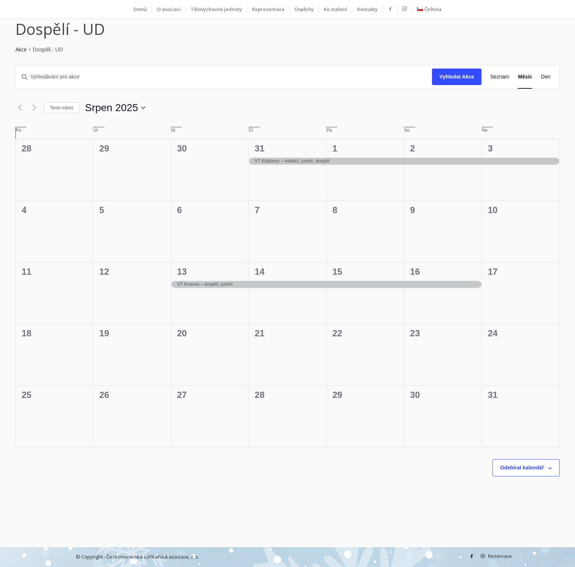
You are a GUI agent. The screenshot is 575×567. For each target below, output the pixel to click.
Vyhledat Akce (456, 77)
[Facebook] (471, 555)
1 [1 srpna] (334, 148)
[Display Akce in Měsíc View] (525, 76)
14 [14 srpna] (260, 272)
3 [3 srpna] (490, 148)
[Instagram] (482, 555)
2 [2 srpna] (412, 148)
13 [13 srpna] (182, 272)
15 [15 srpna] (337, 272)
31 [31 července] (260, 148)
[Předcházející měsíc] (19, 107)
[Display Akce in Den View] (545, 76)
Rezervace (493, 556)
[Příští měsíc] (34, 107)
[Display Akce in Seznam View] (499, 76)
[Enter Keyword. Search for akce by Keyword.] (224, 76)
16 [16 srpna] (415, 272)
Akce (21, 49)
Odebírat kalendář (522, 468)
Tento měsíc (62, 107)
